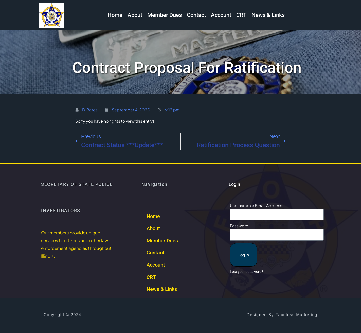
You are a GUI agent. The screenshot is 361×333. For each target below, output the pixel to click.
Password (239, 224)
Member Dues (164, 15)
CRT (241, 15)
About (135, 15)
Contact (196, 15)
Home (114, 15)
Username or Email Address (256, 205)
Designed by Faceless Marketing (282, 314)
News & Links (268, 15)
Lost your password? (246, 263)
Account (221, 15)
